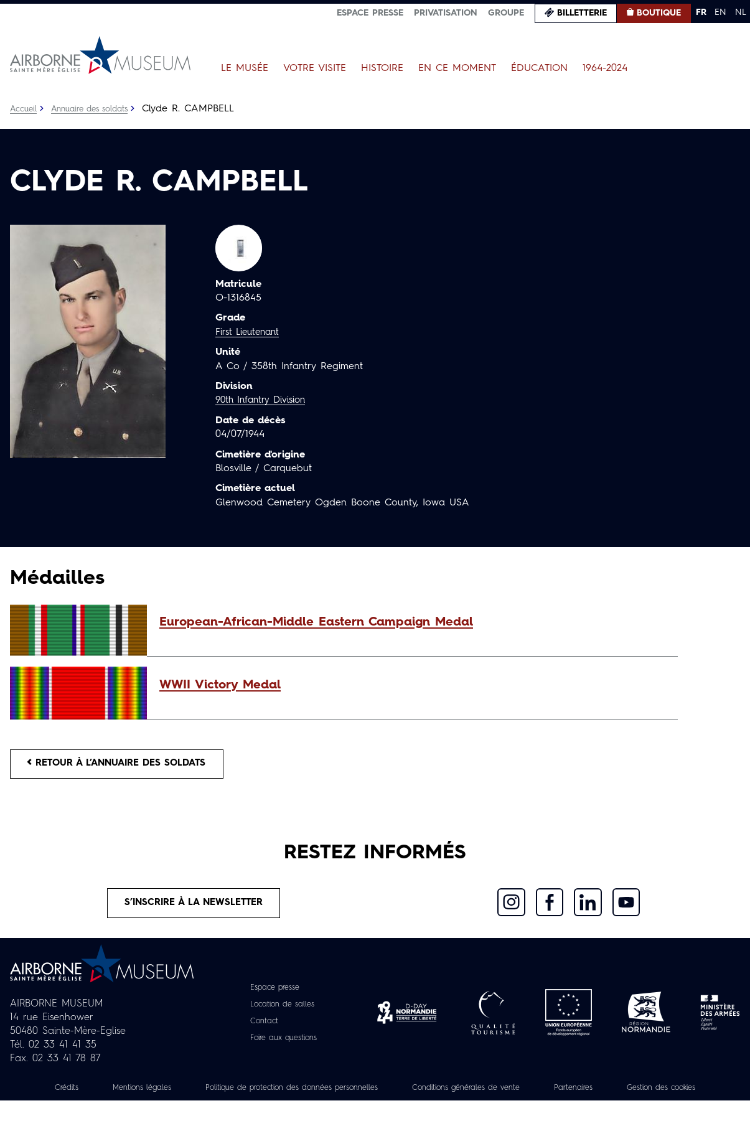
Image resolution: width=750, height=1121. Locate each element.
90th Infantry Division (264, 400)
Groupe (506, 13)
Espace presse (370, 13)
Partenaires (654, 1094)
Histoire (382, 68)
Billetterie (582, 13)
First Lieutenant (250, 332)
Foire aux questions (283, 1044)
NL (740, 12)
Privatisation (445, 13)
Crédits (87, 1094)
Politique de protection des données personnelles (338, 1094)
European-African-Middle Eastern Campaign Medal (316, 622)
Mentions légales (170, 1094)
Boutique (659, 13)
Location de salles (282, 1010)
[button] (412, 622)
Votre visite (314, 68)
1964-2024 (605, 68)
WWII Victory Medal (220, 685)
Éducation (539, 68)
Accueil (24, 109)
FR (701, 12)
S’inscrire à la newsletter (194, 908)
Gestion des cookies (375, 1108)
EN (720, 12)
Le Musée (244, 68)
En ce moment (457, 68)
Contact (260, 1027)
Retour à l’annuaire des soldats (125, 766)
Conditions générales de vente (535, 1094)
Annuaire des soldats (97, 109)
